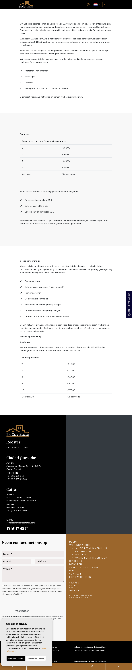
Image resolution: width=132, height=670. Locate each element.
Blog (72, 570)
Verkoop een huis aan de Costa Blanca (90, 650)
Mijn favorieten (80, 577)
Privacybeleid (55, 588)
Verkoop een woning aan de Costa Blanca (90, 647)
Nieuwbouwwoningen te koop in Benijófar (90, 661)
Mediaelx (83, 597)
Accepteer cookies (15, 658)
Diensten (75, 564)
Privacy (73, 585)
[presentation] (16, 602)
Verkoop (81, 554)
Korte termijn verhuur (91, 557)
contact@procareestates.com (20, 522)
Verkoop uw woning (83, 567)
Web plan (74, 590)
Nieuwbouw (83, 551)
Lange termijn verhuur (91, 548)
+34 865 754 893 (15, 507)
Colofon (74, 583)
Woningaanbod (80, 545)
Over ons (75, 561)
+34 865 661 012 (15, 476)
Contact (75, 573)
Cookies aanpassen (36, 658)
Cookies (73, 588)
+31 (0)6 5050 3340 (16, 479)
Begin (73, 541)
